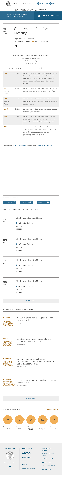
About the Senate (28, 471)
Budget (24, 464)
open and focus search (54, 11)
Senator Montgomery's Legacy (8, 328)
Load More (30, 304)
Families (17, 149)
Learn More (52, 413)
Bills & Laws (28, 11)
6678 (5, 131)
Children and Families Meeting (30, 221)
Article (5, 342)
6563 (5, 120)
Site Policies (46, 466)
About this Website (49, 469)
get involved (44, 4)
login (54, 4)
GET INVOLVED (46, 473)
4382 (5, 103)
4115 (5, 92)
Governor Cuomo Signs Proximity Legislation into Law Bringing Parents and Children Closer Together (36, 365)
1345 (5, 77)
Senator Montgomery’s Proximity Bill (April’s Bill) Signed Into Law (34, 343)
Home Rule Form (48, 462)
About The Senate (47, 11)
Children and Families (45, 149)
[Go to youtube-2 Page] (10, 470)
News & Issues (9, 11)
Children (23, 149)
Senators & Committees (19, 11)
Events (38, 11)
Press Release (7, 362)
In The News (7, 321)
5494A (6, 113)
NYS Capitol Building (25, 227)
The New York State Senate (22, 4)
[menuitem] (10, 11)
